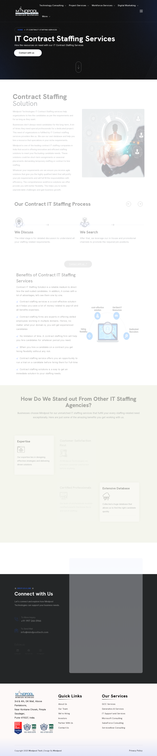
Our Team (63, 709)
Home (20, 30)
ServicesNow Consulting (113, 727)
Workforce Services (102, 5)
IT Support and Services (113, 713)
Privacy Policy (135, 750)
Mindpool (57, 750)
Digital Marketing (127, 5)
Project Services (77, 5)
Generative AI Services (113, 709)
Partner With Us (65, 723)
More (45, 16)
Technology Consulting (51, 5)
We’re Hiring (64, 713)
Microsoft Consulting (112, 718)
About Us (62, 704)
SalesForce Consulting (112, 723)
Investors (62, 718)
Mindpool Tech (35, 750)
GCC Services (108, 704)
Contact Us (63, 727)
